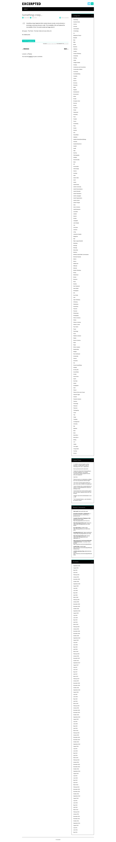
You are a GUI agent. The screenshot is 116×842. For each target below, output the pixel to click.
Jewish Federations (77, 193)
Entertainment (76, 91)
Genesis (75, 130)
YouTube (75, 451)
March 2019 (75, 624)
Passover (75, 308)
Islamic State (76, 177)
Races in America (77, 340)
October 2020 (76, 581)
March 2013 (75, 784)
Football (75, 119)
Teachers (75, 401)
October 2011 (76, 820)
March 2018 (75, 651)
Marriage (75, 245)
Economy (75, 82)
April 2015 (75, 728)
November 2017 (76, 658)
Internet (75, 171)
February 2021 (76, 574)
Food (74, 116)
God (74, 132)
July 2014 (75, 748)
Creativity (75, 76)
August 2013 (76, 773)
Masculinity (75, 250)
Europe (74, 98)
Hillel (74, 150)
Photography (76, 315)
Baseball (75, 37)
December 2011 (76, 816)
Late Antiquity (76, 223)
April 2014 (75, 755)
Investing (75, 173)
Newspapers (76, 290)
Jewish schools (76, 200)
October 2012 (76, 793)
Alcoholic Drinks (76, 22)
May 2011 (75, 832)
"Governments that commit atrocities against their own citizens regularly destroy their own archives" (82, 492)
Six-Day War (76, 369)
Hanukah (75, 141)
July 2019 (75, 615)
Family (74, 110)
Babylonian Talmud (77, 35)
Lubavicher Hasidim (77, 234)
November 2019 (76, 606)
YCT (74, 442)
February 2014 (76, 760)
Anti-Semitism (76, 28)
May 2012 (75, 805)
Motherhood (75, 274)
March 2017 (75, 676)
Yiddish (74, 444)
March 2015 (75, 730)
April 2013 (75, 782)
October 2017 (76, 660)
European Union (76, 101)
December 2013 (76, 764)
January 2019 (76, 629)
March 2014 (75, 757)
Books (74, 44)
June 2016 (75, 696)
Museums (75, 279)
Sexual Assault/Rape (77, 365)
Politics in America (77, 322)
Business (75, 46)
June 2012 (75, 802)
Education (75, 85)
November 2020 (76, 579)
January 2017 (76, 680)
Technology (75, 403)
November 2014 (76, 739)
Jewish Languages (77, 195)
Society (74, 374)
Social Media (76, 372)
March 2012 (75, 809)
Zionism (75, 453)
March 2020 (75, 597)
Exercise (75, 103)
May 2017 (75, 671)
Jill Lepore (49, 43)
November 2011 (76, 818)
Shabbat (75, 367)
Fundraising (75, 123)
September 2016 (76, 690)
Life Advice (75, 227)
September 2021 (76, 565)
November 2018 (76, 633)
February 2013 (76, 787)
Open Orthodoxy (76, 299)
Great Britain (76, 134)
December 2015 (76, 710)
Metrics (74, 259)
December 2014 (76, 737)
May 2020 (75, 592)
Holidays (75, 157)
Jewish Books (76, 184)
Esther (74, 96)
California (75, 49)
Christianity (75, 55)
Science (75, 358)
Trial (74, 414)
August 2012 (76, 798)
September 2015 (76, 717)
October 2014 (76, 741)
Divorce (75, 80)
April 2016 (75, 701)
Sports (74, 378)
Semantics (75, 360)
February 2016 (76, 705)
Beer (74, 40)
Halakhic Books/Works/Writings (79, 139)
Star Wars (75, 381)
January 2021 (76, 577)
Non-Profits (75, 295)
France (74, 121)
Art (74, 33)
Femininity (75, 114)
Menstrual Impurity (77, 256)
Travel (74, 412)
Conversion (75, 71)
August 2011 (76, 825)
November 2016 (76, 685)
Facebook (75, 107)
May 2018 (75, 647)
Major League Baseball (78, 241)
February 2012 (76, 811)
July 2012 (75, 800)
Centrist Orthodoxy (77, 53)
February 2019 (76, 626)
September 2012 (76, 796)
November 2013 (76, 766)
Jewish (74, 182)
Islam (74, 175)
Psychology (75, 331)
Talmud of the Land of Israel (79, 392)
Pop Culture (75, 326)
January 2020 (76, 601)
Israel (74, 180)
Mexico (74, 261)
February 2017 (76, 678)
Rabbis (74, 338)
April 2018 (75, 649)
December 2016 (76, 683)
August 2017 (76, 665)
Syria (74, 387)
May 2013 (75, 780)
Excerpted (31, 3)
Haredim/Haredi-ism (77, 143)
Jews (74, 204)
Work (74, 433)
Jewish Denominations (78, 189)
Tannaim (75, 396)
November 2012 (76, 791)
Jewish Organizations (77, 198)
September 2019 (76, 610)
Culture (74, 78)
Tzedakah (75, 419)
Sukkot (74, 383)
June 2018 (75, 644)
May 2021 (75, 570)
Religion (75, 351)
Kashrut (75, 216)
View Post (75, 477)
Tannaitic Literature (77, 399)
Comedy (75, 64)
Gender (74, 128)
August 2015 (76, 719)
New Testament (76, 286)
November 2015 (76, 712)
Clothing (75, 58)
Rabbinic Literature (77, 335)
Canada (75, 51)
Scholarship (75, 356)
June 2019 (75, 617)
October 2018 (76, 635)
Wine (74, 430)
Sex (74, 362)
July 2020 (75, 588)
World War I (75, 435)
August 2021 (76, 568)
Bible (74, 42)
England (75, 89)
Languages (75, 220)
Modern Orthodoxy (77, 270)
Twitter (89, 3)
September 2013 (76, 771)
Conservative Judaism (77, 69)
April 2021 (75, 572)
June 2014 (75, 750)
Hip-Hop (75, 152)
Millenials (75, 265)
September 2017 (76, 662)
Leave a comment (65, 17)
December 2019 (76, 604)
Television (75, 405)
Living (74, 232)
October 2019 (76, 608)
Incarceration (76, 166)
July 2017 (75, 667)
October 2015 (76, 714)
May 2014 (75, 753)
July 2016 (75, 694)
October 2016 (76, 687)
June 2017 (75, 669)
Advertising (75, 19)
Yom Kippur (75, 446)
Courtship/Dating (76, 73)
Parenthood (75, 306)
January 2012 (76, 814)
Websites (75, 428)
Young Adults (76, 448)
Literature (75, 229)
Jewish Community (77, 186)
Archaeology (76, 31)
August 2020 (76, 586)
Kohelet (75, 218)
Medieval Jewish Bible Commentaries (81, 254)
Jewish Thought (76, 202)
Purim (74, 333)
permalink (66, 43)
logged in (30, 56)
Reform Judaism (76, 347)
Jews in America (76, 207)
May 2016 (75, 699)
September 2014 (76, 744)
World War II (75, 437)
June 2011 (75, 829)
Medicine (75, 252)
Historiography (76, 155)
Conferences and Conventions (79, 67)
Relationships (76, 349)
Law (74, 225)
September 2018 (76, 638)
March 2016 (75, 703)
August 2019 (76, 613)
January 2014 (76, 762)
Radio (74, 342)
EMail (74, 87)
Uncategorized (31, 41)
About (26, 9)
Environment (76, 94)
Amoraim (75, 26)
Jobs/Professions (76, 209)
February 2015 (76, 732)
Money (74, 272)
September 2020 (76, 583)
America (75, 24)
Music (74, 281)
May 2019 (75, 619)
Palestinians (75, 304)
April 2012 (75, 807)
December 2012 (76, 789)
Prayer (74, 329)
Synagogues (76, 385)
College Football (76, 62)
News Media (75, 288)
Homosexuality (76, 159)
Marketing (75, 243)
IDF (74, 164)
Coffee (74, 60)
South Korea (76, 376)
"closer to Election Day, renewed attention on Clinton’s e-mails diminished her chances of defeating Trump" (82, 487)
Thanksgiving (76, 410)
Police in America (76, 317)
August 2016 (76, 692)
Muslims (75, 283)
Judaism (75, 213)
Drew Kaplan (26, 17)
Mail (74, 238)
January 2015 (76, 735)
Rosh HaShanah (76, 353)
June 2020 (75, 590)
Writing (74, 439)
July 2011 (75, 827)
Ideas (74, 162)
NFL (74, 292)
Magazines (75, 236)
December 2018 (76, 631)
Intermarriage (76, 168)
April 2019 (75, 622)
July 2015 (75, 721)
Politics (74, 320)
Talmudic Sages (76, 394)
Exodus (74, 105)
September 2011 (76, 823)
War (74, 426)
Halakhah (75, 137)
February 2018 (76, 653)
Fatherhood (75, 112)
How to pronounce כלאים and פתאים (80, 468)
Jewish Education (77, 191)
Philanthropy (76, 313)
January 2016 (76, 708)
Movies (74, 277)
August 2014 (76, 746)
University (75, 423)
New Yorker (53, 43)
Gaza (74, 125)
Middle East (75, 263)
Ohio (74, 297)
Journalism (75, 211)
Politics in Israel (76, 324)
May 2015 (75, 726)
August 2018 (76, 640)
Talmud (74, 390)
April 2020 (75, 595)
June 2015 (75, 723)
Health (74, 148)
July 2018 (75, 642)
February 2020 (76, 599)
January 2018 (76, 656)
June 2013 (75, 778)
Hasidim (75, 146)
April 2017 (75, 674)
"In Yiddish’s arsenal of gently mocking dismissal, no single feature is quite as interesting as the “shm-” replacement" (81, 465)
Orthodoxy (75, 301)
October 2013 (76, 769)
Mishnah (75, 268)
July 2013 (75, 775)
